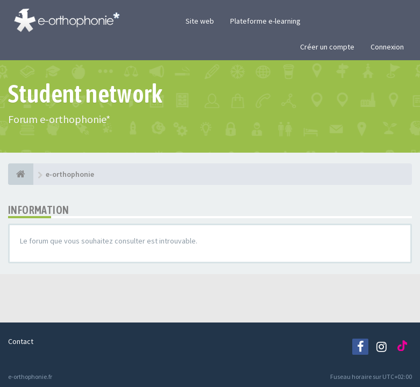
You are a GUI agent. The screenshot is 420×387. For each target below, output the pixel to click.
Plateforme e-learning (265, 21)
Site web (200, 21)
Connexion (387, 47)
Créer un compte (327, 47)
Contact (20, 341)
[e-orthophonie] (20, 174)
